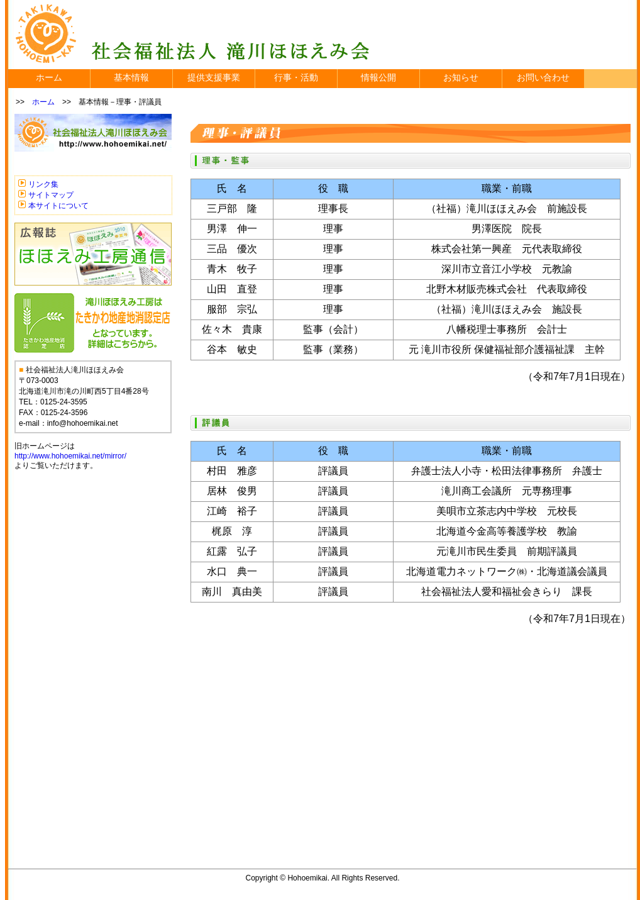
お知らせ (460, 77)
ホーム (49, 77)
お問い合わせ (543, 77)
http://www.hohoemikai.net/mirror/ (70, 456)
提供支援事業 (213, 77)
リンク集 (43, 184)
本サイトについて (58, 205)
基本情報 (131, 77)
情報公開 (378, 77)
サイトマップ (51, 195)
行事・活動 (296, 77)
